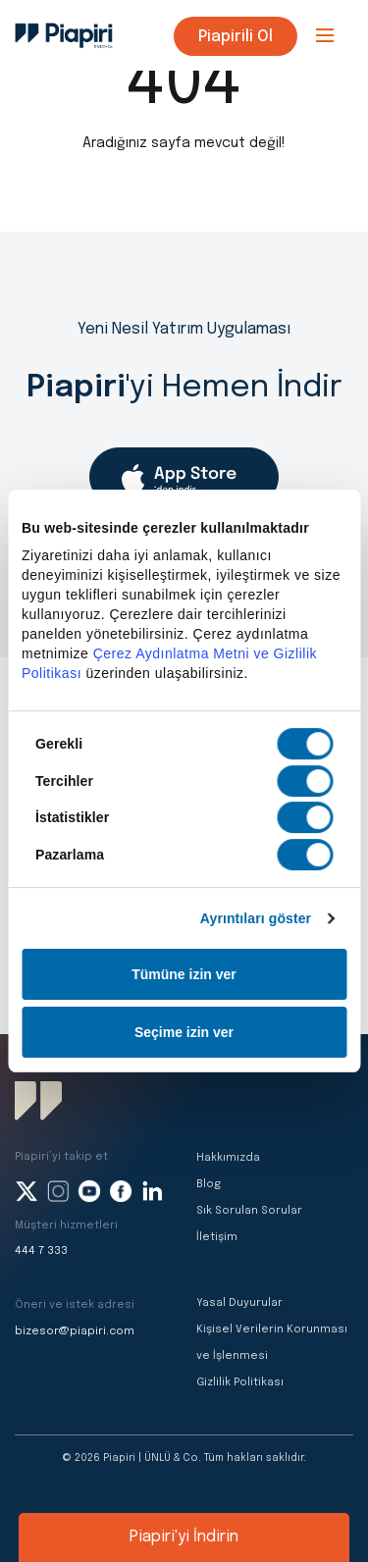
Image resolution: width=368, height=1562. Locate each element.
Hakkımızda (228, 1158)
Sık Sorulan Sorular (249, 1211)
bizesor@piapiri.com (74, 1331)
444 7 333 (41, 1251)
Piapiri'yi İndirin (184, 1537)
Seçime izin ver (184, 1032)
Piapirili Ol (235, 36)
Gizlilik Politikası (240, 1382)
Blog (208, 1184)
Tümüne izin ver (184, 974)
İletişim (216, 1237)
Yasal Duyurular (239, 1303)
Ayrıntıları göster (255, 918)
